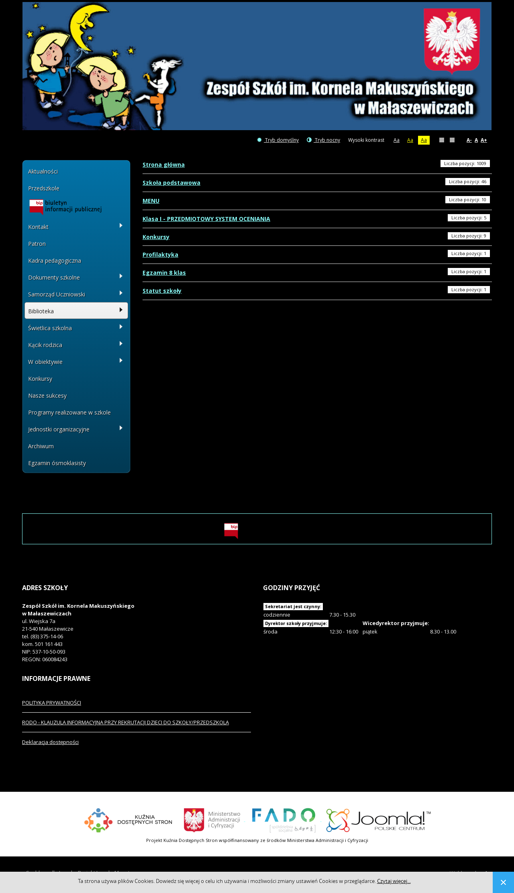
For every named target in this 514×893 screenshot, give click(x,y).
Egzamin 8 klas (164, 272)
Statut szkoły (162, 290)
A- (469, 140)
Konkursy (156, 237)
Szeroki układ (452, 139)
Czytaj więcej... (394, 881)
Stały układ (441, 139)
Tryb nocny (323, 140)
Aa (397, 140)
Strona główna (164, 164)
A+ (484, 140)
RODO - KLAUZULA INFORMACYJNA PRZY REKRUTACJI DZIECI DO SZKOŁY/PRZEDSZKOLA (125, 722)
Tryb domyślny (278, 140)
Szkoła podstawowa (171, 182)
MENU (151, 200)
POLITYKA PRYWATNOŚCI (51, 702)
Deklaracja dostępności (50, 742)
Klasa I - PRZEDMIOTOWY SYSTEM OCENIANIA (206, 219)
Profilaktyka (160, 254)
